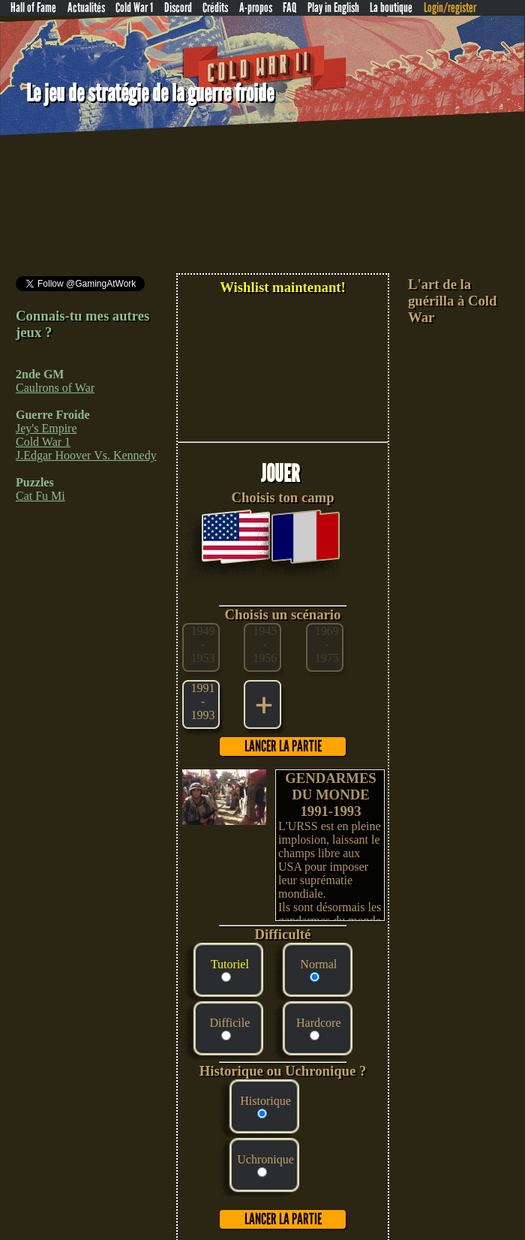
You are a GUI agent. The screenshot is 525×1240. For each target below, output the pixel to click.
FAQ (289, 8)
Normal (318, 964)
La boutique (391, 8)
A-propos (255, 8)
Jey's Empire (46, 428)
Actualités (86, 8)
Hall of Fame (33, 8)
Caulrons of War (55, 387)
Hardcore (318, 1022)
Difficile (229, 1022)
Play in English (333, 8)
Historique (265, 1100)
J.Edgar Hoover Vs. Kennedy (86, 455)
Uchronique (265, 1159)
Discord (178, 8)
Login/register (450, 8)
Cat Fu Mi (40, 495)
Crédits (215, 8)
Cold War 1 (134, 8)
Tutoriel (230, 964)
